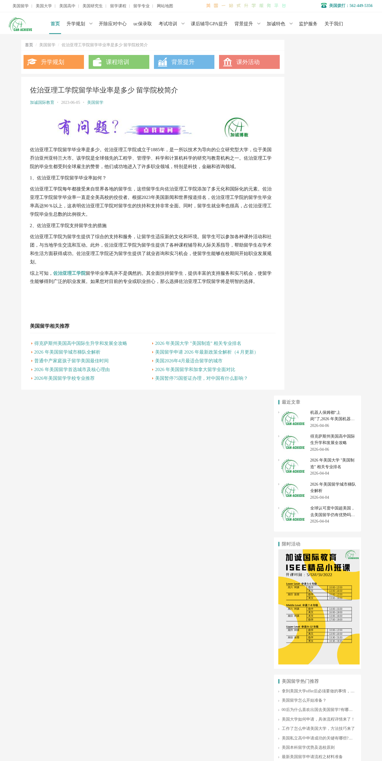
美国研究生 (93, 6)
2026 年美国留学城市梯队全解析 (67, 367)
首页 (55, 23)
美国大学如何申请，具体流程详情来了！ (318, 363)
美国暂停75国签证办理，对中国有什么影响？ (193, 393)
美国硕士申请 (296, 624)
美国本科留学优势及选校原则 (308, 392)
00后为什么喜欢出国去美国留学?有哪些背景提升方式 (329, 354)
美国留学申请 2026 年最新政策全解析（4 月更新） (199, 367)
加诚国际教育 (42, 102)
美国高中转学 (296, 595)
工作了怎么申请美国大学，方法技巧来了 (318, 373)
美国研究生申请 (296, 614)
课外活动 (236, 62)
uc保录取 (143, 23)
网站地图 (165, 6)
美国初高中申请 (150, 708)
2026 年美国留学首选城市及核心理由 (72, 384)
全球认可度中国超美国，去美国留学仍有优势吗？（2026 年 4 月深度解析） (333, 159)
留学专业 (141, 6)
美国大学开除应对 (335, 556)
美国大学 (44, 6)
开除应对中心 (113, 23)
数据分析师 (48, 740)
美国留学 (20, 6)
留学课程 (118, 6)
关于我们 (333, 23)
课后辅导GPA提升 (209, 23)
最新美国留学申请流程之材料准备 (312, 401)
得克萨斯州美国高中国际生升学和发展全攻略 (80, 358)
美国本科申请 (296, 545)
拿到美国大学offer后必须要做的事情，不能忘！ (324, 335)
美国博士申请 (335, 624)
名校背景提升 (148, 682)
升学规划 (76, 23)
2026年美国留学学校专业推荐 (64, 393)
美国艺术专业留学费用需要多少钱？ (314, 411)
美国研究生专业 (335, 614)
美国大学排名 (296, 556)
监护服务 (308, 23)
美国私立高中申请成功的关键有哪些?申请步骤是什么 (329, 382)
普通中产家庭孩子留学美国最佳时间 (71, 375)
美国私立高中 (296, 585)
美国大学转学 (335, 545)
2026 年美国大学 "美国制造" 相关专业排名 (190, 358)
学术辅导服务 (148, 690)
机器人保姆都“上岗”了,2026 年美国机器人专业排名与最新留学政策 (332, 63)
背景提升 (243, 23)
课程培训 (113, 62)
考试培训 (168, 23)
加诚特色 (276, 23)
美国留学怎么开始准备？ (304, 345)
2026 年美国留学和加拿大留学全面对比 (187, 384)
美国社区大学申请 (296, 567)
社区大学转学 (335, 567)
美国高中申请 (335, 585)
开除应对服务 (148, 699)
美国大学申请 (148, 716)
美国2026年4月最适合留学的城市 (181, 375)
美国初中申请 (335, 595)
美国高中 (67, 6)
